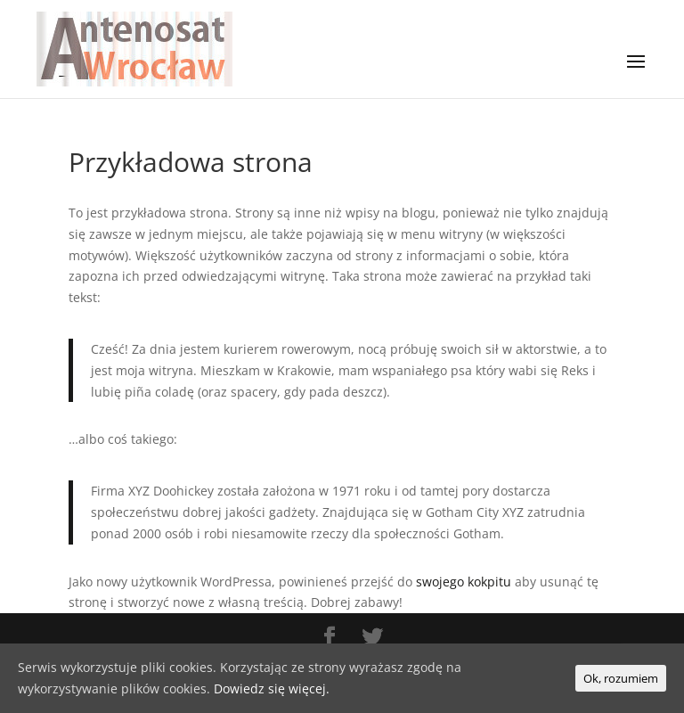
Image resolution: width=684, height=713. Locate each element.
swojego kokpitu (463, 581)
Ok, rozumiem (620, 678)
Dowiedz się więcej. (272, 688)
